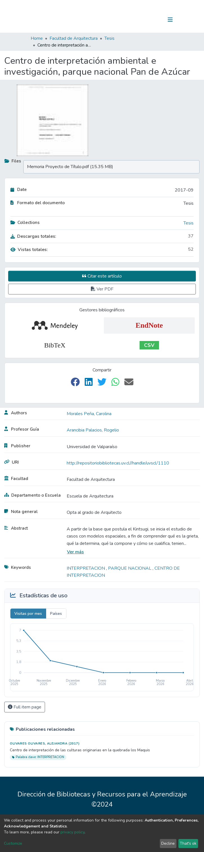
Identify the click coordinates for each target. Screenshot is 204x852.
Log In (152, 20)
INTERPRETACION (86, 568)
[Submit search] (141, 19)
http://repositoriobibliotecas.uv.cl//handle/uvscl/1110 (118, 463)
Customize (13, 843)
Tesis (109, 38)
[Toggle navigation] (170, 19)
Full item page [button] (24, 707)
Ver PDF (102, 289)
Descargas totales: (33, 236)
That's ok (188, 843)
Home (37, 38)
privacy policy (72, 832)
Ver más (75, 552)
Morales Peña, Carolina (89, 414)
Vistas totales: (29, 249)
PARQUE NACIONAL (130, 568)
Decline (168, 843)
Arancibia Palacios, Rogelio (93, 430)
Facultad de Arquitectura (74, 38)
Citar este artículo (102, 276)
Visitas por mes (28, 613)
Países (56, 613)
